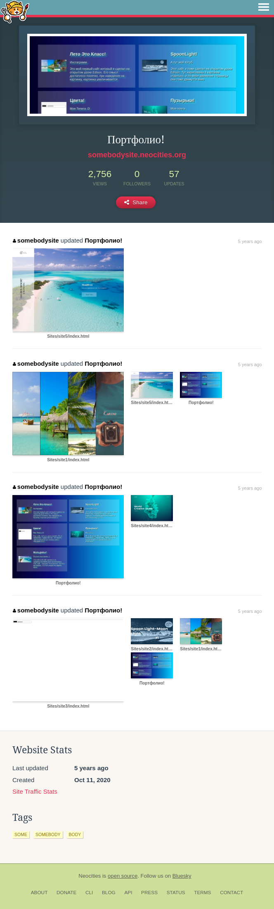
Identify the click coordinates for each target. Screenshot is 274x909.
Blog (109, 892)
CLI (89, 892)
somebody (48, 834)
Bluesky (181, 876)
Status (176, 892)
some (20, 834)
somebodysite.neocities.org (137, 155)
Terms (202, 892)
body (75, 834)
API (128, 892)
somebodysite (36, 240)
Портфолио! (103, 240)
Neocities (89, 876)
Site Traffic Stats (34, 791)
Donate (66, 892)
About (39, 892)
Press (149, 892)
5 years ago (250, 241)
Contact (231, 892)
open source (122, 876)
